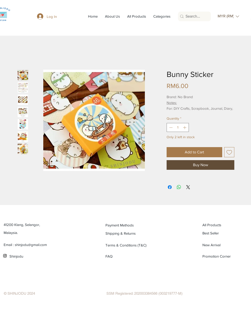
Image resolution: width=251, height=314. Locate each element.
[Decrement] (170, 127)
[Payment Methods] (127, 225)
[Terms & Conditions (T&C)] (127, 245)
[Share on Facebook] (170, 187)
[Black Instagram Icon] (5, 255)
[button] (228, 16)
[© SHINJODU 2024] (19, 293)
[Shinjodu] (31, 256)
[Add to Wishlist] (229, 152)
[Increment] (185, 127)
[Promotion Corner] (216, 256)
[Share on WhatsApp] (179, 187)
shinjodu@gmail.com (31, 245)
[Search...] (193, 16)
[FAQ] (111, 256)
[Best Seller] (224, 233)
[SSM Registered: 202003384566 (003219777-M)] (144, 293)
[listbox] (228, 16)
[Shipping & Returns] (127, 233)
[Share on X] (188, 187)
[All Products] (224, 225)
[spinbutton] (177, 127)
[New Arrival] (224, 245)
